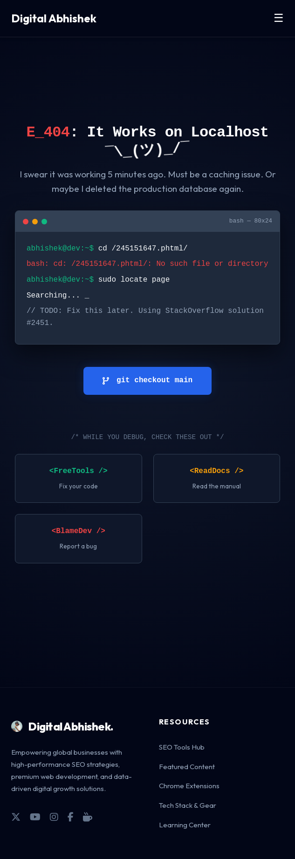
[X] (16, 817)
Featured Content (187, 766)
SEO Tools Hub (182, 747)
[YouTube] (35, 817)
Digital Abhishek (53, 18)
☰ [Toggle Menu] (279, 18)
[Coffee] (87, 817)
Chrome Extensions (189, 785)
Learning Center (185, 824)
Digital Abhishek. (62, 726)
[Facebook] (71, 817)
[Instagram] (54, 817)
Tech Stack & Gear (187, 805)
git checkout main (147, 380)
